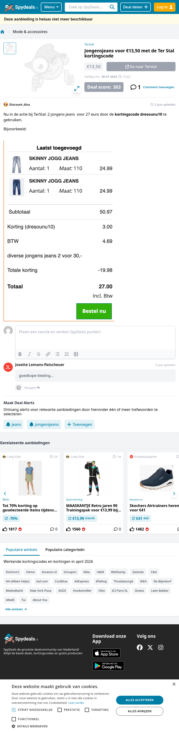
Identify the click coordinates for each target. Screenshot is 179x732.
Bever (6, 499)
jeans (13, 424)
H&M (100, 572)
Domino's (12, 572)
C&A (154, 572)
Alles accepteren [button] (140, 700)
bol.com (42, 581)
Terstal (89, 44)
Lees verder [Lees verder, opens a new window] (76, 703)
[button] (61, 726)
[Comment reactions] (18, 387)
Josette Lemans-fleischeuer (39, 364)
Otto (102, 590)
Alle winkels (16, 609)
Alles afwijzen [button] (140, 711)
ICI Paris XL (120, 590)
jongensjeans (44, 424)
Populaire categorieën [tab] (65, 549)
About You (40, 600)
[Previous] (5, 494)
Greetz (139, 590)
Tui (23, 600)
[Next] (174, 494)
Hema (30, 572)
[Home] (2, 31)
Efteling (101, 581)
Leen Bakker (160, 590)
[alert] (89, 705)
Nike (86, 572)
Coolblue (61, 581)
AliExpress (81, 581)
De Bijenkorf (162, 581)
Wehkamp (118, 572)
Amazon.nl (49, 572)
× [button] (174, 684)
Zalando (138, 572)
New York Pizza (41, 590)
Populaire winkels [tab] (21, 549)
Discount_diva (19, 104)
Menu (51, 7)
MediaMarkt (14, 590)
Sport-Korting (74, 499)
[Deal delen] (135, 7)
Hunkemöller (82, 590)
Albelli (10, 600)
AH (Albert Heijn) (17, 581)
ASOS (62, 590)
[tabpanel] (89, 584)
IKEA (143, 581)
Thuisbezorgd (123, 581)
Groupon (70, 572)
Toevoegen (79, 424)
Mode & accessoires (30, 31)
